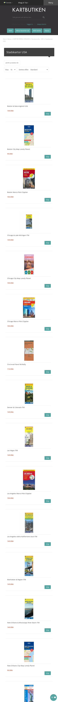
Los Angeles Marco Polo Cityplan (19, 493)
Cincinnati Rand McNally (16, 364)
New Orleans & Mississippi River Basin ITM (23, 623)
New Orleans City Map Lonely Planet (21, 666)
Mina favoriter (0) (22, 31)
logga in (30, 24)
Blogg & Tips (23, 3)
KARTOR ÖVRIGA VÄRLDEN (21, 39)
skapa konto (41, 24)
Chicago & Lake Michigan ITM (18, 235)
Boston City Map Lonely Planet (18, 149)
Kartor (10, 39)
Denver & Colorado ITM (16, 407)
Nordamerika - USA (37, 39)
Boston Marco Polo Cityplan (17, 192)
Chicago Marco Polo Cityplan (18, 321)
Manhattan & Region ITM (16, 580)
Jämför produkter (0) (12, 63)
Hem (4, 39)
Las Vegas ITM (12, 450)
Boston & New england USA (17, 106)
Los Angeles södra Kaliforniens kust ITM (22, 536)
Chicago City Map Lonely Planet (19, 278)
